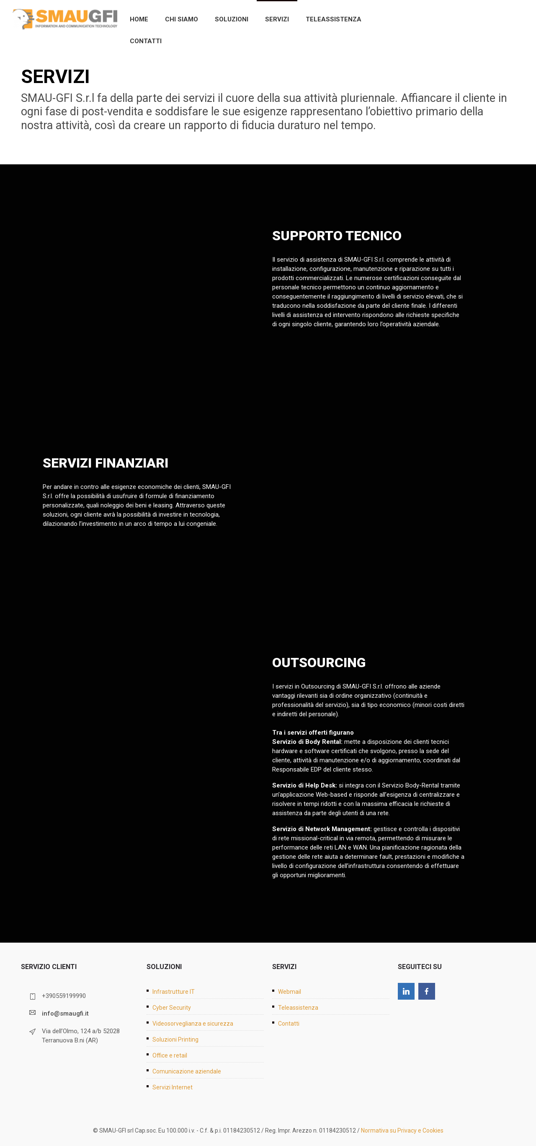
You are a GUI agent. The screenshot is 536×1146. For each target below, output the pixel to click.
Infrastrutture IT (173, 991)
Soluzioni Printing (175, 1039)
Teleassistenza (333, 19)
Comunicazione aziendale (186, 1071)
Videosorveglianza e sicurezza (192, 1023)
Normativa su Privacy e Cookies (402, 1130)
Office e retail (169, 1055)
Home (139, 19)
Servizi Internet (172, 1087)
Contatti (146, 41)
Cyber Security (171, 1007)
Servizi (277, 19)
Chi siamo (181, 19)
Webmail (289, 991)
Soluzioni (231, 19)
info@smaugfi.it (65, 1013)
